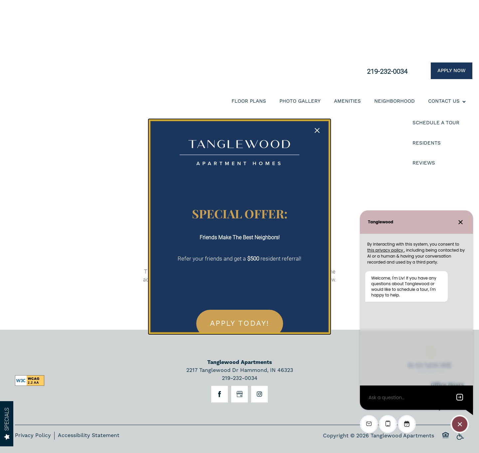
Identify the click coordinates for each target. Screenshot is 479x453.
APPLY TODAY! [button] (239, 323)
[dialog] (239, 227)
